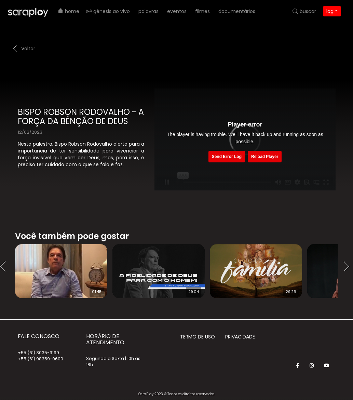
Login (332, 11)
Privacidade (240, 336)
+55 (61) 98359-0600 (40, 359)
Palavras (148, 11)
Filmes (202, 11)
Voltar (28, 48)
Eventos (177, 11)
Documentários (236, 11)
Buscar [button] (308, 11)
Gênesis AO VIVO (111, 11)
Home (72, 11)
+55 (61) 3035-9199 (38, 353)
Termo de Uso (197, 336)
